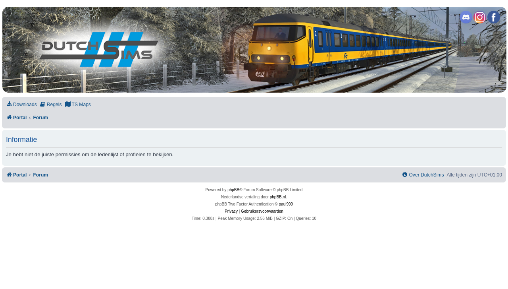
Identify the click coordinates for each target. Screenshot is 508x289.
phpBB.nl (278, 197)
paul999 (286, 204)
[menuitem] (21, 104)
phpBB (233, 190)
